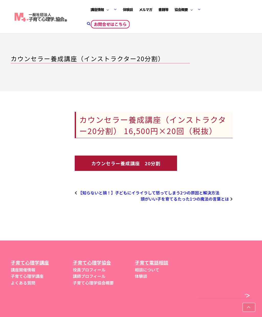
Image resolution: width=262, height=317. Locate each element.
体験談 (128, 9)
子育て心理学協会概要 (93, 283)
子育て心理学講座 (27, 276)
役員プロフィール (89, 270)
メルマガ (145, 9)
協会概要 (181, 9)
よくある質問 (23, 283)
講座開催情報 (23, 270)
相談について (147, 270)
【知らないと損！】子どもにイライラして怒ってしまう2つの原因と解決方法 (149, 193)
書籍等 (163, 9)
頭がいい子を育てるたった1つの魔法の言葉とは (185, 199)
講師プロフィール (89, 276)
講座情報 (97, 9)
